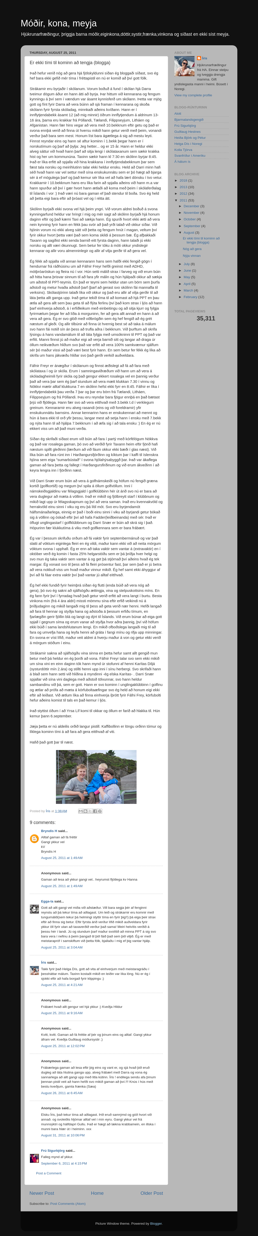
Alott (177, 113)
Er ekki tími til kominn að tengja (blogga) (201, 240)
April (187, 284)
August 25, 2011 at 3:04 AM (62, 947)
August (189, 232)
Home (97, 1193)
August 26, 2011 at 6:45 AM (62, 1093)
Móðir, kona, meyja (59, 23)
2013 (184, 187)
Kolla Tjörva (183, 150)
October (190, 219)
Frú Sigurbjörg (53, 1150)
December (192, 206)
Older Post (152, 1193)
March (189, 290)
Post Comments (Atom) (68, 1204)
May (187, 277)
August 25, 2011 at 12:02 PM (63, 1046)
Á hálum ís (182, 161)
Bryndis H (49, 831)
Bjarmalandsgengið (189, 119)
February (191, 297)
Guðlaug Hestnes (187, 132)
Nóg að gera (192, 249)
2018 (184, 180)
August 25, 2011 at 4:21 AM (62, 985)
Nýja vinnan (192, 256)
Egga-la (47, 901)
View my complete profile (193, 95)
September (192, 226)
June (188, 270)
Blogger (156, 1223)
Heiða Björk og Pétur (190, 138)
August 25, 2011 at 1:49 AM (62, 858)
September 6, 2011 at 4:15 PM (64, 1163)
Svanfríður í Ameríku (189, 155)
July (187, 264)
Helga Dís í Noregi (188, 144)
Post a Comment (48, 1173)
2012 (184, 193)
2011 (184, 200)
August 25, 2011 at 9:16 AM (62, 1013)
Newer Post (41, 1193)
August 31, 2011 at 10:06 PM (63, 1135)
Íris (43, 962)
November (192, 213)
